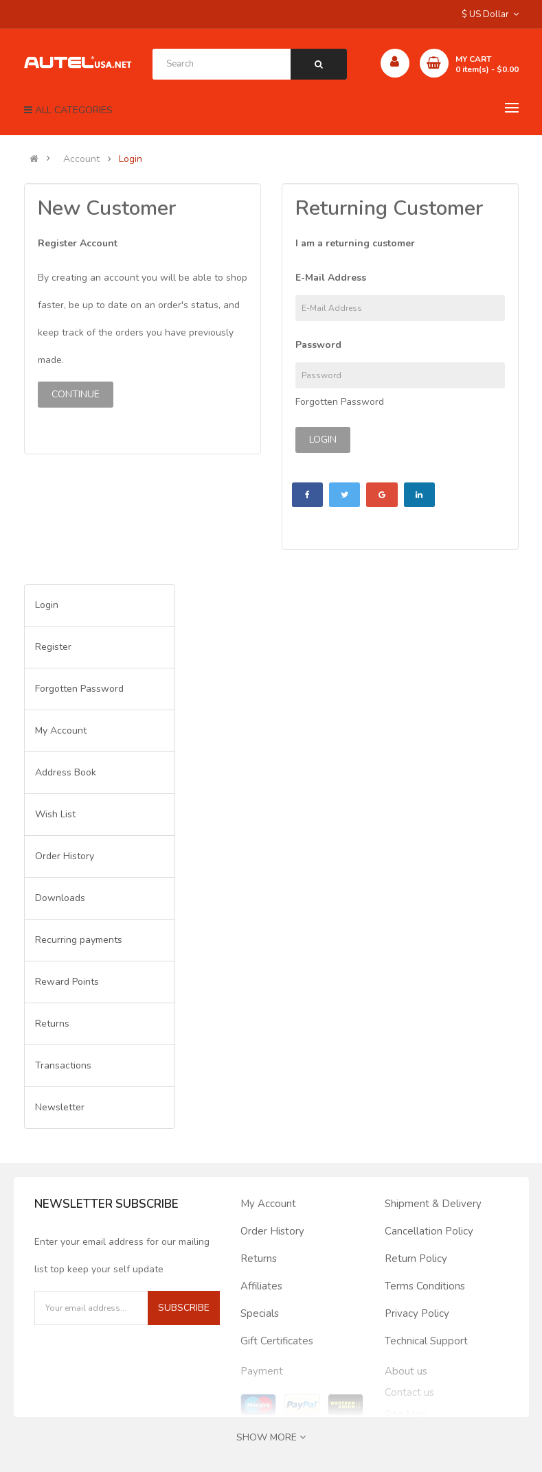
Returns (52, 1023)
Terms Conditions (425, 1286)
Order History (64, 856)
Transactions (63, 1065)
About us (406, 1371)
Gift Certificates (276, 1341)
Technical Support (426, 1341)
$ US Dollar (490, 14)
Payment (261, 1371)
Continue (76, 394)
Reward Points (67, 981)
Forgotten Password (339, 401)
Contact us (409, 1392)
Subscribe (184, 1307)
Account (81, 159)
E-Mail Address (330, 277)
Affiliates (261, 1286)
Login (130, 159)
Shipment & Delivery (433, 1204)
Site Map (406, 1414)
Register (53, 646)
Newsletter (59, 1107)
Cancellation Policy (429, 1231)
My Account (61, 730)
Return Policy (416, 1258)
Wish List (55, 814)
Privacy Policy (417, 1313)
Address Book (65, 772)
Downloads (60, 897)
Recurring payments (78, 939)
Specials (259, 1313)
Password (318, 344)
